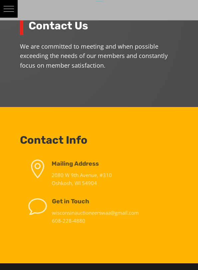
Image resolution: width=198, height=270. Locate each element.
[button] (9, 9)
